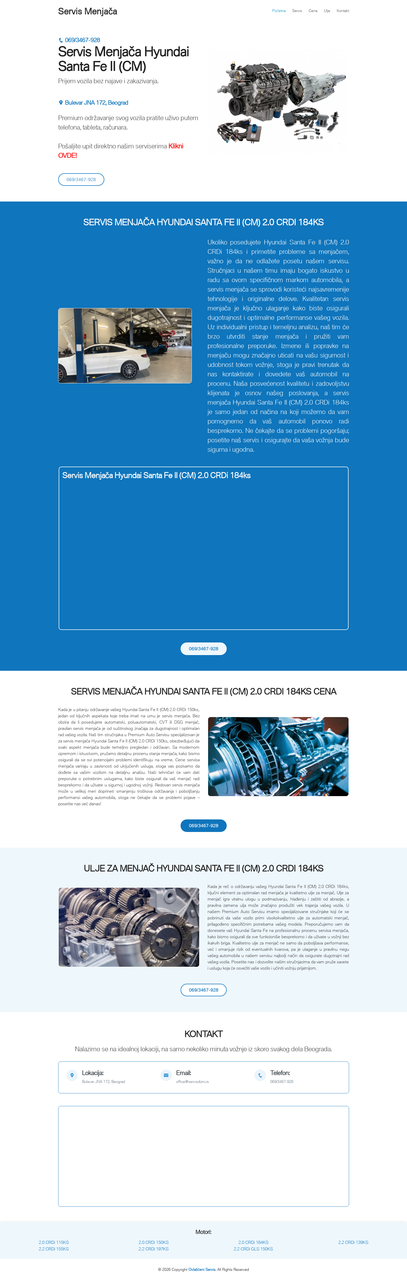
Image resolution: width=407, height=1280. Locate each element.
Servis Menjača (87, 11)
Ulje (327, 10)
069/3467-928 (79, 40)
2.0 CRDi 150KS (154, 1242)
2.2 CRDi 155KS (54, 1248)
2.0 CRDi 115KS (54, 1242)
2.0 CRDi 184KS (253, 1242)
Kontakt (343, 10)
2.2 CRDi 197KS (154, 1248)
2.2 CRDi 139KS (353, 1242)
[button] (68, 345)
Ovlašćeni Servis (201, 1269)
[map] (109, 1077)
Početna (279, 10)
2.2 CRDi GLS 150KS (253, 1248)
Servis (297, 10)
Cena (313, 10)
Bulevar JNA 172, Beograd (93, 102)
